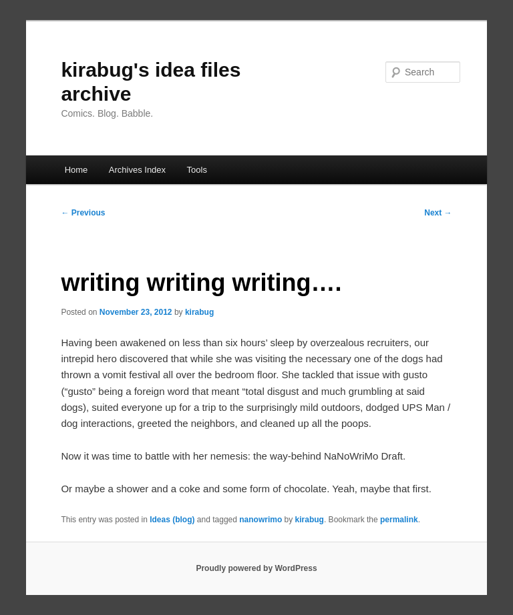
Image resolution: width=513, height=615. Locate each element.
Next (438, 212)
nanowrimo (260, 519)
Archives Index (137, 170)
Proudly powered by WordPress (256, 568)
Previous (83, 212)
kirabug (199, 312)
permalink (399, 519)
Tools (197, 170)
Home (76, 170)
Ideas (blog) (172, 519)
